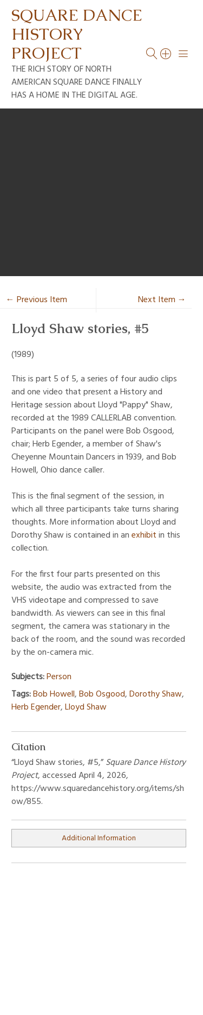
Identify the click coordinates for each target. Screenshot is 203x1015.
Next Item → (162, 300)
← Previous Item (36, 300)
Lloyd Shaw (86, 707)
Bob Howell (54, 694)
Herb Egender (36, 707)
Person (59, 677)
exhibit (144, 535)
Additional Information (99, 838)
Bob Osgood (102, 694)
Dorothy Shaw (155, 694)
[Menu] (183, 53)
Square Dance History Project (76, 33)
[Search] (166, 53)
